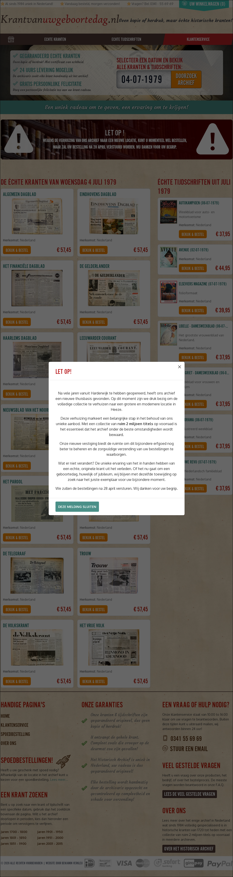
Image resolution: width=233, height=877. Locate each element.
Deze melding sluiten (77, 507)
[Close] (179, 367)
